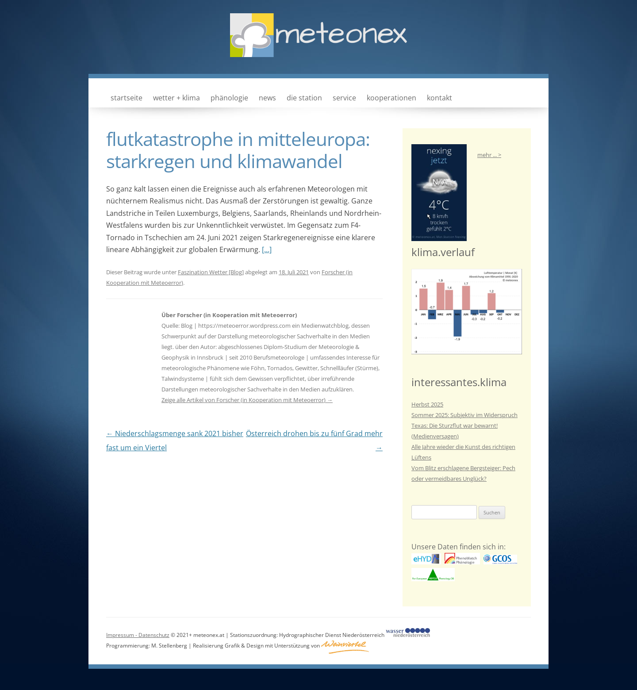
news (267, 98)
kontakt (439, 98)
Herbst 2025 (427, 404)
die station (304, 98)
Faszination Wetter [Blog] (211, 272)
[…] (267, 249)
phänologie (229, 98)
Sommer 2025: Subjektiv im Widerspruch (464, 415)
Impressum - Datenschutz (137, 635)
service (344, 98)
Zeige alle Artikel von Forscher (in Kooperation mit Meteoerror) (247, 400)
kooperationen (391, 98)
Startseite (126, 98)
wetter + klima (176, 98)
